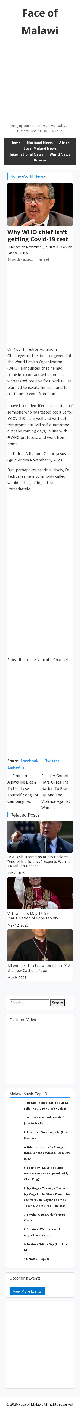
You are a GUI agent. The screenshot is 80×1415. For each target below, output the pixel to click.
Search (57, 1002)
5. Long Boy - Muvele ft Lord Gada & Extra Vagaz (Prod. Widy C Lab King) (46, 1173)
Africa (64, 142)
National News (40, 142)
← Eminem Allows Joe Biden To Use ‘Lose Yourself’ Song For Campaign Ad (22, 788)
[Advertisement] (40, 81)
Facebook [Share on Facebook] (29, 760)
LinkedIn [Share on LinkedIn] (15, 767)
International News (26, 154)
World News (60, 154)
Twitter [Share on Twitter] (52, 760)
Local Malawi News (40, 148)
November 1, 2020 (46, 460)
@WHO (13, 437)
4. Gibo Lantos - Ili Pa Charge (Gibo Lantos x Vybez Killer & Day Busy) (47, 1152)
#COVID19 (16, 418)
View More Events (27, 1291)
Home (15, 142)
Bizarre (40, 160)
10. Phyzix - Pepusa (37, 1259)
